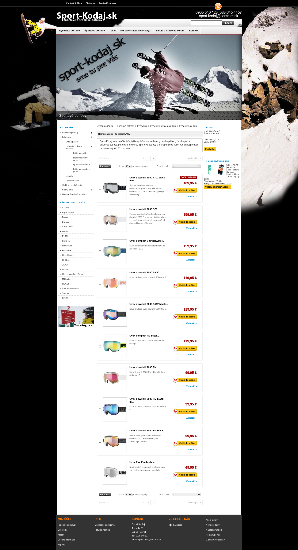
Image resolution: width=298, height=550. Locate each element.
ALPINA (66, 207)
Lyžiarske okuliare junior (81, 170)
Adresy (61, 535)
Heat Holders (68, 255)
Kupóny (61, 545)
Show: (121, 166)
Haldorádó (67, 246)
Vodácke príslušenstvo (72, 185)
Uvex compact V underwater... (146, 240)
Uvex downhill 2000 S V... (144, 209)
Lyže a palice (72, 142)
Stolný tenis (67, 190)
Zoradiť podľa (163, 166)
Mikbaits (66, 279)
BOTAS (65, 222)
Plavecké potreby (70, 132)
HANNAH (66, 250)
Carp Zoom (67, 226)
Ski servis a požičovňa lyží (135, 30)
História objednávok (67, 525)
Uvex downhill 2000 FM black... (147, 430)
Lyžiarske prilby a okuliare (74, 147)
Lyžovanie (66, 137)
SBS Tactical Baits (70, 288)
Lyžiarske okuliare (81, 164)
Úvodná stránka (105, 126)
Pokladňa (210, 149)
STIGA (65, 298)
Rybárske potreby (69, 30)
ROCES (66, 284)
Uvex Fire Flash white (142, 462)
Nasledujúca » (194, 158)
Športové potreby (94, 30)
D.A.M (65, 231)
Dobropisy (62, 530)
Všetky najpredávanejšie (217, 187)
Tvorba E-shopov (107, 3)
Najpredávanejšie (217, 161)
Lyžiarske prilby (80, 153)
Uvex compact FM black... (144, 335)
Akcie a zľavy (212, 520)
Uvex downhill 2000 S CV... (145, 272)
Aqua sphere (68, 212)
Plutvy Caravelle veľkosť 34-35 (218, 183)
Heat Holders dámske (233, 171)
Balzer (65, 217)
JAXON (65, 265)
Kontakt (70, 3)
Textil (112, 30)
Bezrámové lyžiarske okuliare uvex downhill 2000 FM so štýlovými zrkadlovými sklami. (145, 438)
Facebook (177, 525)
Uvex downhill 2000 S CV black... (148, 304)
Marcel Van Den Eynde (72, 274)
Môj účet (64, 518)
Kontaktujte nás (213, 535)
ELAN (65, 236)
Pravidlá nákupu (102, 530)
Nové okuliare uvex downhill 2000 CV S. (148, 277)
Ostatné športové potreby (74, 194)
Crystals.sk (218, 540)
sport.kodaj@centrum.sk (149, 539)
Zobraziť (190, 196)
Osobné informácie (66, 540)
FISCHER (66, 241)
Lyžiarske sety (72, 180)
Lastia (65, 269)
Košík (209, 127)
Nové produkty (213, 525)
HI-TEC (65, 260)
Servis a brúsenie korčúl (170, 30)
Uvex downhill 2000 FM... (144, 367)
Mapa (79, 3)
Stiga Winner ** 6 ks (213, 181)
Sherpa (65, 293)
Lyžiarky (69, 176)
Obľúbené (91, 3)
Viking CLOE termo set (233, 166)
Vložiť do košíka (185, 190)
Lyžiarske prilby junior (80, 159)
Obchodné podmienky (105, 525)
